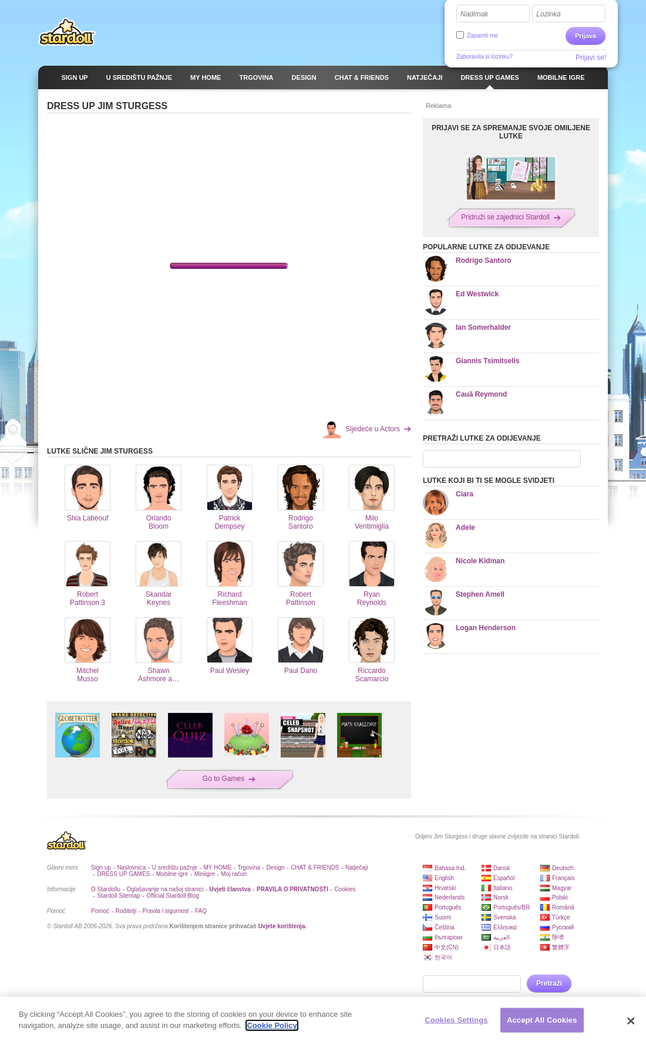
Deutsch (563, 868)
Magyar (561, 888)
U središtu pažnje (174, 867)
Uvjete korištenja (281, 926)
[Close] (631, 1021)
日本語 (502, 947)
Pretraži (549, 983)
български (448, 937)
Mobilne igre (172, 874)
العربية (501, 937)
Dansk (501, 868)
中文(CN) (447, 947)
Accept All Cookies (542, 1020)
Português (448, 907)
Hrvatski (445, 888)
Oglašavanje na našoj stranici (164, 889)
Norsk (501, 897)
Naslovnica (131, 867)
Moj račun (234, 874)
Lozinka (548, 14)
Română (563, 907)
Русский (563, 927)
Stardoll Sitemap (118, 895)
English (444, 878)
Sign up (101, 867)
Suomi (443, 917)
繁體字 (561, 947)
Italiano (502, 888)
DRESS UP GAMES (123, 874)
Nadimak (474, 14)
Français (563, 878)
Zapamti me (482, 35)
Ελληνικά (505, 927)
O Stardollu (105, 889)
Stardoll (67, 32)
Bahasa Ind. (450, 868)
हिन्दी (558, 937)
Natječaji (356, 867)
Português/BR (511, 907)
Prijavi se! (591, 57)
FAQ (201, 911)
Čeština (445, 927)
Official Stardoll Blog (172, 895)
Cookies (344, 889)
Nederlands (450, 897)
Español (503, 878)
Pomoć (100, 911)
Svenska (504, 917)
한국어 (443, 957)
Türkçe (561, 917)
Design (276, 867)
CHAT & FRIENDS (315, 867)
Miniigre (204, 874)
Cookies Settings (456, 1020)
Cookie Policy (272, 1025)
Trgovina (249, 867)
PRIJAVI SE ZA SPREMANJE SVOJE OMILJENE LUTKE (511, 132)
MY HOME (217, 867)
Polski (560, 897)
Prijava (585, 35)
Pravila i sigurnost (166, 911)
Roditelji (126, 911)
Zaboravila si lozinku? (484, 56)
